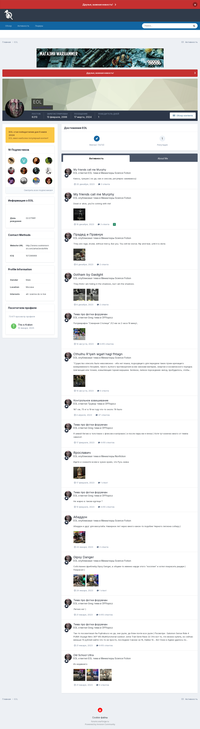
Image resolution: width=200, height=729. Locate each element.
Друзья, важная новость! (97, 4)
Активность (23, 26)
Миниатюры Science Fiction (116, 173)
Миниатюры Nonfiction (113, 456)
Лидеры (39, 26)
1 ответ (103, 482)
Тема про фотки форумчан (90, 314)
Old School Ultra (83, 655)
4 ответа (103, 390)
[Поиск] (152, 25)
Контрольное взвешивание (90, 400)
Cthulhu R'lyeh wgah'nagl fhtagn (97, 354)
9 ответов (102, 685)
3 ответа (104, 184)
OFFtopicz (107, 317)
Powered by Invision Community (100, 724)
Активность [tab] (96, 158)
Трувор (92, 403)
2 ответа (102, 264)
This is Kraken (25, 324)
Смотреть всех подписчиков (38, 190)
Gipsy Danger (83, 557)
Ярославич (82, 453)
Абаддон (80, 517)
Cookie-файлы (100, 717)
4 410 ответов (105, 344)
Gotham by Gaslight (88, 275)
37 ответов (103, 415)
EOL (75, 173)
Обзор (8, 26)
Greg (90, 317)
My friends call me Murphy (89, 169)
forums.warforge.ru (100, 721)
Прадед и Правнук (88, 234)
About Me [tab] (163, 158)
